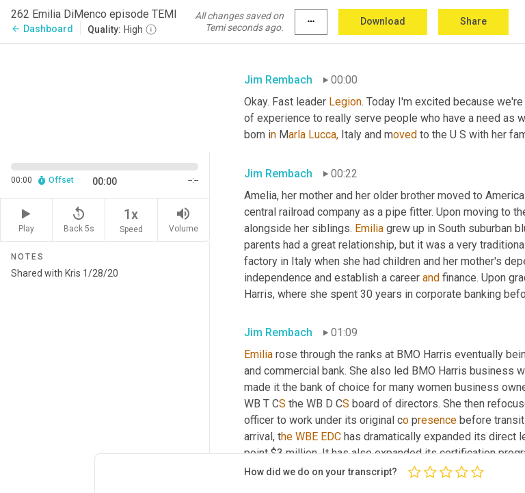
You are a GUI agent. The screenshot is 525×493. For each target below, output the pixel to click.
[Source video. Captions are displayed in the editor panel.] (105, 96)
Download (382, 21)
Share (473, 21)
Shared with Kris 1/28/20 (104, 375)
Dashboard (42, 28)
